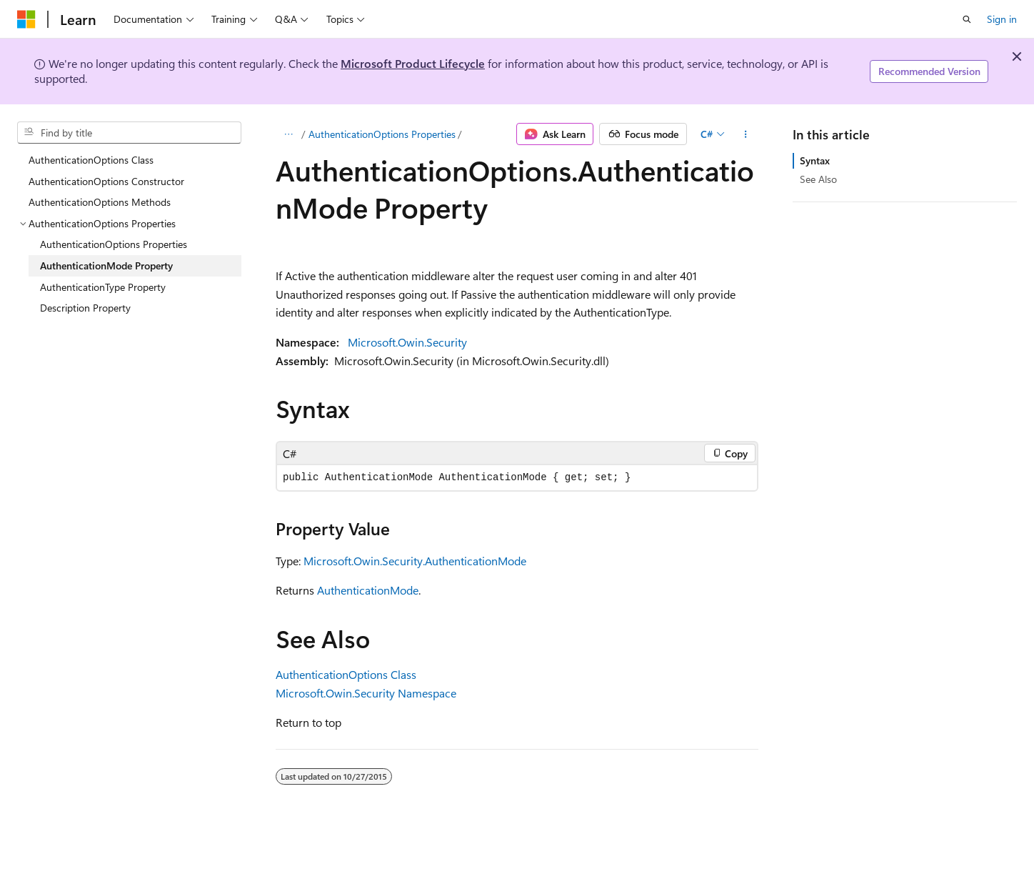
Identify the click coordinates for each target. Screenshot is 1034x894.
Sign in (1002, 19)
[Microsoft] (26, 19)
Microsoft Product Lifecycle (413, 63)
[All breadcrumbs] (288, 134)
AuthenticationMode (367, 589)
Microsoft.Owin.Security (407, 341)
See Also (818, 179)
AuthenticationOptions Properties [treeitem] (113, 244)
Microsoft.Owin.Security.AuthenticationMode (414, 560)
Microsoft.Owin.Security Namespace (366, 692)
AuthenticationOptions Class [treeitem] (91, 160)
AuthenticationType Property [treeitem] (103, 287)
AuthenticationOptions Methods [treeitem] (100, 202)
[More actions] (745, 134)
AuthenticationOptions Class (346, 674)
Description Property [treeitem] (85, 307)
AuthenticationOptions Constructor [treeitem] (106, 181)
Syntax (815, 160)
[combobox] (129, 132)
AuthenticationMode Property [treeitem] (106, 265)
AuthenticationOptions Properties (382, 134)
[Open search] (967, 19)
